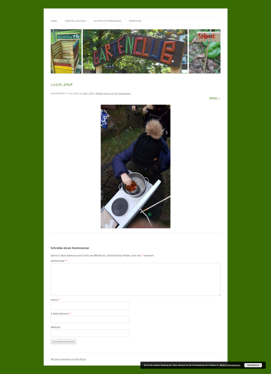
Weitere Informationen (230, 365)
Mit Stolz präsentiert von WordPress (68, 359)
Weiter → (214, 98)
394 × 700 (88, 93)
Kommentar (59, 260)
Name (55, 299)
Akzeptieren (253, 365)
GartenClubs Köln (75, 20)
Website (55, 327)
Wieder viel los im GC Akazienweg (113, 93)
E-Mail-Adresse (61, 313)
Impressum (135, 20)
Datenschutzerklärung (107, 20)
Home (54, 20)
